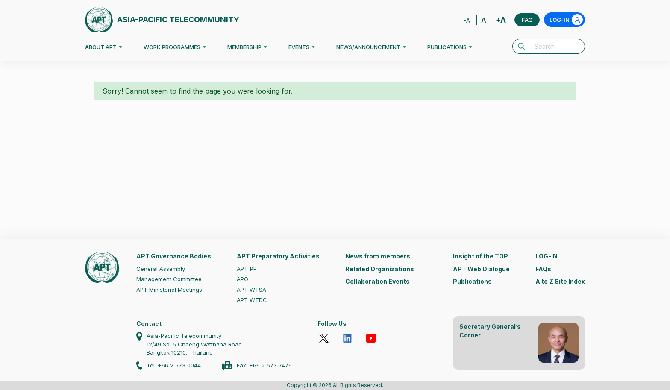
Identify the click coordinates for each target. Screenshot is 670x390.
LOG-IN (566, 19)
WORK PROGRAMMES (172, 47)
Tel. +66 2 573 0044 (174, 365)
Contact (149, 323)
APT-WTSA (251, 289)
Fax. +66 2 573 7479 (264, 365)
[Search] (557, 46)
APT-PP (247, 268)
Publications (472, 281)
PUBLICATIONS (447, 47)
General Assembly (160, 268)
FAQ (527, 19)
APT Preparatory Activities (278, 256)
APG (242, 279)
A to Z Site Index (560, 281)
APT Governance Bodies (173, 256)
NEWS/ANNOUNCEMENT (368, 47)
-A (467, 20)
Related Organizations (379, 269)
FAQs (543, 269)
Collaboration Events (377, 281)
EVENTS (298, 47)
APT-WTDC (252, 299)
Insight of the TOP (480, 256)
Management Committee (169, 279)
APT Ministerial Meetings (169, 289)
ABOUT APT (101, 47)
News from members (377, 256)
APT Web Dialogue (481, 269)
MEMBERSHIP (244, 47)
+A (501, 19)
